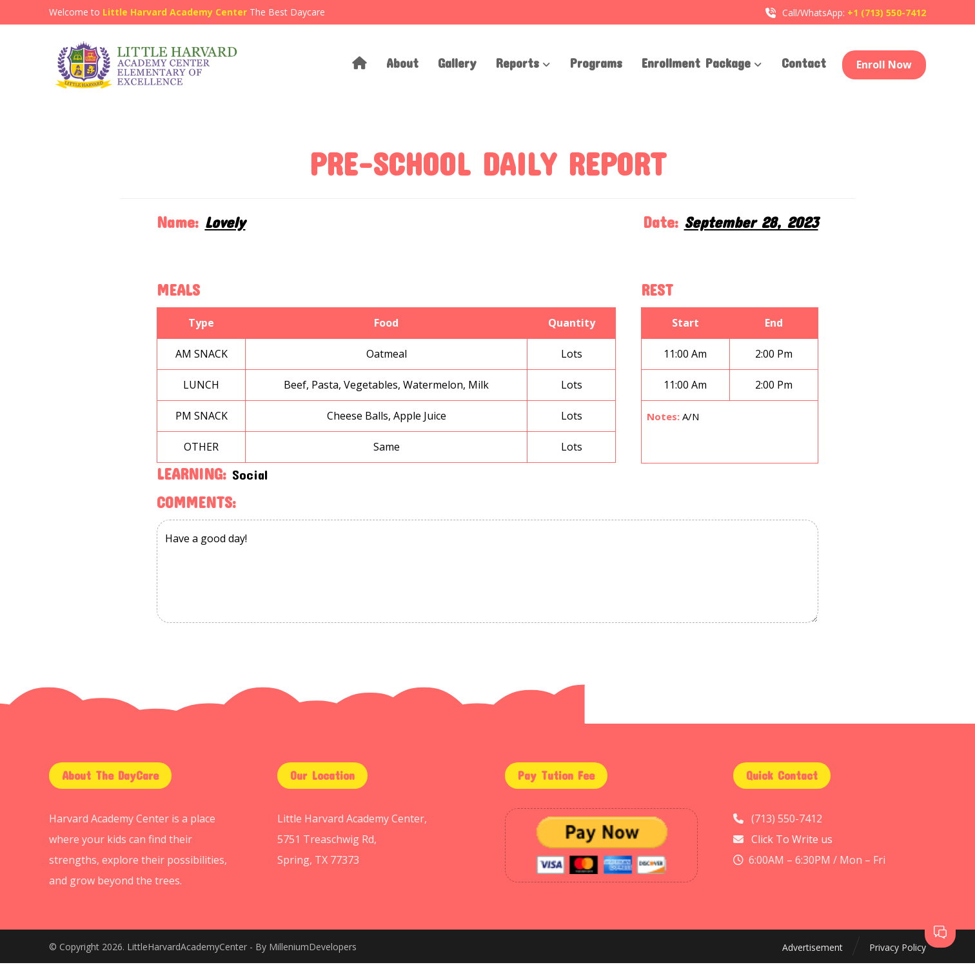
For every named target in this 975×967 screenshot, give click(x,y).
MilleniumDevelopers (313, 950)
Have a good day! (487, 575)
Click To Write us (791, 843)
